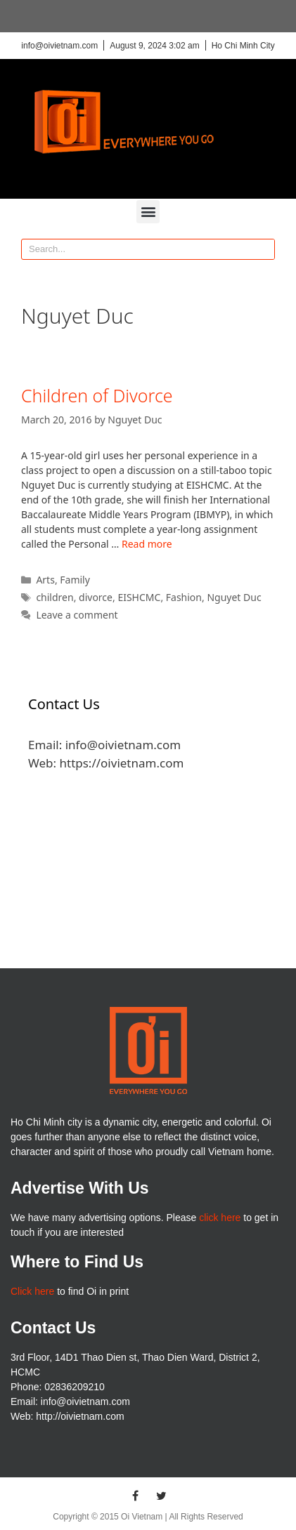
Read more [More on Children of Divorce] (147, 543)
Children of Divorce (97, 395)
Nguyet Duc (234, 597)
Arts (45, 579)
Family (75, 579)
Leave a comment (76, 614)
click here (219, 1217)
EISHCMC (138, 597)
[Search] (263, 249)
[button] (148, 211)
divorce (95, 597)
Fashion (184, 597)
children (54, 597)
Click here (32, 1291)
